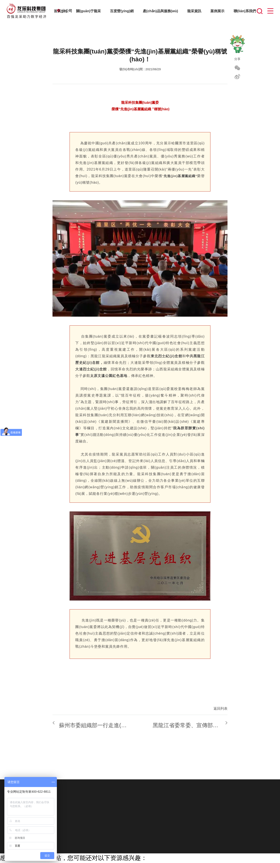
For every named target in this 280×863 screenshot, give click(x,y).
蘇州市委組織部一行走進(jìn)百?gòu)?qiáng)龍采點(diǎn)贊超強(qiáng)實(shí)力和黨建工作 (120, 723)
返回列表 (221, 708)
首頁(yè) (60, 11)
